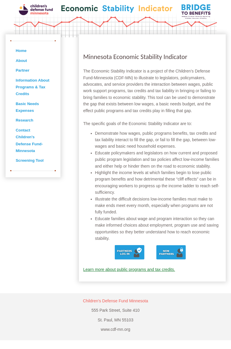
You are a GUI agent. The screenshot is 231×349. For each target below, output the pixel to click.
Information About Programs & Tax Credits (33, 87)
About (21, 60)
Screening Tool (30, 160)
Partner (23, 70)
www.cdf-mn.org (115, 329)
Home (21, 50)
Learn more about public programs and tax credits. (129, 269)
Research (24, 120)
